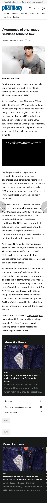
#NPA (6, 432)
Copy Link (23, 401)
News (6, 372)
